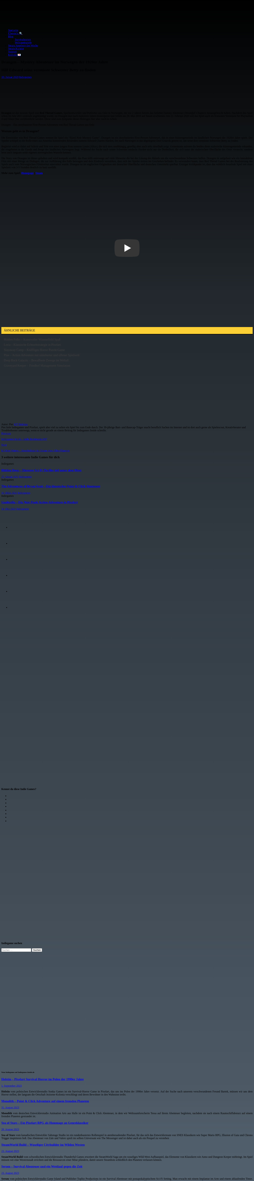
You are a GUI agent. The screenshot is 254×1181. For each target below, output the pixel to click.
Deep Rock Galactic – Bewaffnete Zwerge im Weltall (36, 360)
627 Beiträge (21, 424)
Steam (39, 173)
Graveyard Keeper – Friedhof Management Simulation (37, 365)
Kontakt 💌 (14, 54)
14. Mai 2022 (8, 508)
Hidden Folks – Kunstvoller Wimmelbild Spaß (32, 339)
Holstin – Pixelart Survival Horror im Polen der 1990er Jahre (42, 1079)
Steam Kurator (16, 48)
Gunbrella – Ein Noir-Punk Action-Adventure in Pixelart (39, 502)
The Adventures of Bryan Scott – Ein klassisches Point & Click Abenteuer (50, 486)
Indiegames (25, 77)
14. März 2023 (9, 492)
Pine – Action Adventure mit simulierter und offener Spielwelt (42, 355)
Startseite (13, 30)
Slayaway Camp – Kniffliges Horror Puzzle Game (34, 350)
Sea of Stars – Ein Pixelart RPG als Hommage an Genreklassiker (44, 1123)
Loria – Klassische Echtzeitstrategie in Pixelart (32, 344)
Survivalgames (23, 39)
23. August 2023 (10, 1151)
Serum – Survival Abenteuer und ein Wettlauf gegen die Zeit (41, 1166)
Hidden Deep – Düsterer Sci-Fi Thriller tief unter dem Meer (41, 470)
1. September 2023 (11, 1085)
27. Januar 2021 (10, 476)
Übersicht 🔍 (15, 33)
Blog (10, 36)
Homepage (27, 173)
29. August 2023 (10, 1129)
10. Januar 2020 (10, 77)
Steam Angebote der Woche (23, 45)
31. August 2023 (10, 1107)
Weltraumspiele (23, 42)
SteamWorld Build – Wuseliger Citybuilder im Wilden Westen (43, 1144)
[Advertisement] (58, 93)
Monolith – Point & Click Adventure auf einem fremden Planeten (45, 1101)
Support (12, 51)
